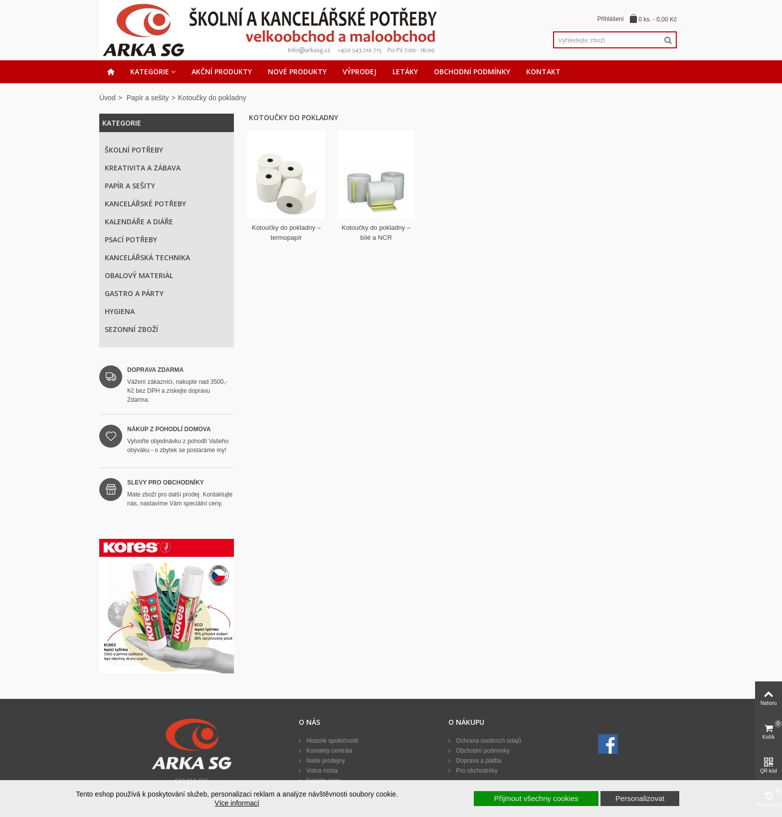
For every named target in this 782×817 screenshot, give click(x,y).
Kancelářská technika (147, 257)
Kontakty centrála (329, 750)
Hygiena (120, 311)
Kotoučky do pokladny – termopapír (286, 232)
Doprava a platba (478, 760)
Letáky (405, 71)
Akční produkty (222, 71)
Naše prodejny (325, 760)
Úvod (107, 98)
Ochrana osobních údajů (487, 740)
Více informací (236, 803)
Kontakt (543, 71)
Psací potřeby (131, 239)
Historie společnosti (331, 740)
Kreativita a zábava (143, 167)
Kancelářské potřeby (145, 203)
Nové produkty (297, 71)
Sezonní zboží (131, 329)
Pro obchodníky (476, 770)
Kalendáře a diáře (139, 221)
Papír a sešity (148, 98)
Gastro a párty (134, 293)
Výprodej (360, 71)
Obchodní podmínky (472, 71)
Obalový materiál (139, 275)
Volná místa (321, 770)
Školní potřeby (134, 150)
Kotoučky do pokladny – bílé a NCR (376, 232)
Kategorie (149, 71)
